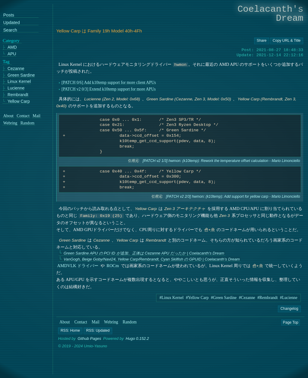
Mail (96, 322)
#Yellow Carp (197, 297)
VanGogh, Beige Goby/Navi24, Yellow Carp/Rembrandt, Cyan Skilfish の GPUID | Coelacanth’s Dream (152, 259)
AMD (12, 47)
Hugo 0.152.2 (137, 339)
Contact (80, 322)
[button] (70, 331)
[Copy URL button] (261, 41)
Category (11, 40)
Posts (8, 15)
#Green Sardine (223, 297)
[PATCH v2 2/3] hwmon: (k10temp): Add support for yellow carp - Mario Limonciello (233, 196)
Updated (11, 22)
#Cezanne (247, 297)
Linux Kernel (19, 81)
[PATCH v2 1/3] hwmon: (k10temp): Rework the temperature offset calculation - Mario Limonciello (221, 161)
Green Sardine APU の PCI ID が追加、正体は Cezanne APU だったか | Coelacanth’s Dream (144, 253)
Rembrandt (18, 94)
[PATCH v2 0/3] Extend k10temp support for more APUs (109, 89)
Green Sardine (21, 75)
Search (10, 30)
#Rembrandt (267, 297)
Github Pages (89, 339)
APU (12, 54)
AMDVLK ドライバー (77, 265)
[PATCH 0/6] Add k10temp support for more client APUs (109, 82)
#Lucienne (288, 297)
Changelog (289, 308)
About (65, 322)
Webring (111, 322)
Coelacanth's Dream (270, 13)
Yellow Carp (19, 101)
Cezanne (16, 68)
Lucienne (16, 88)
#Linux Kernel (171, 297)
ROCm (113, 265)
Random (130, 322)
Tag (6, 61)
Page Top (290, 322)
